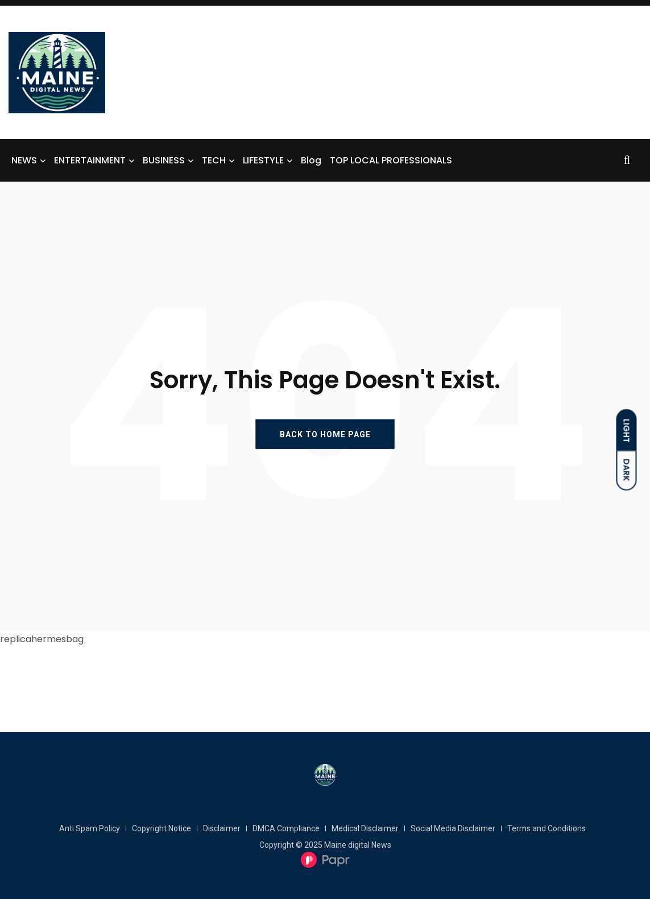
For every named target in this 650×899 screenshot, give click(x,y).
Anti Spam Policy (89, 828)
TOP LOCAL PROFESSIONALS (391, 160)
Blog (311, 160)
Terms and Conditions (546, 828)
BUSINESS (164, 160)
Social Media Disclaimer (453, 828)
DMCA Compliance (286, 828)
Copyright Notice (161, 828)
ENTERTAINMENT (90, 160)
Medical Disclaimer (365, 828)
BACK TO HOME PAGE (325, 434)
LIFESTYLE (263, 160)
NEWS (24, 160)
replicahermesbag (42, 639)
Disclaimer (222, 828)
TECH (214, 160)
